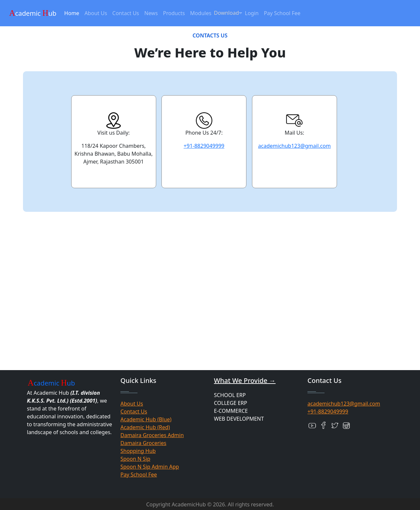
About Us (95, 13)
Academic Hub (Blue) (145, 419)
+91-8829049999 (204, 145)
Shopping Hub (138, 451)
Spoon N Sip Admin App (149, 466)
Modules (200, 13)
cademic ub (32, 13)
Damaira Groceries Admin (152, 435)
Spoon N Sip (135, 458)
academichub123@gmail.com (294, 145)
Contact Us (125, 13)
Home (71, 13)
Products (174, 13)
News (151, 13)
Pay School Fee (282, 13)
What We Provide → (245, 380)
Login (252, 13)
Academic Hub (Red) (145, 427)
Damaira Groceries (143, 443)
